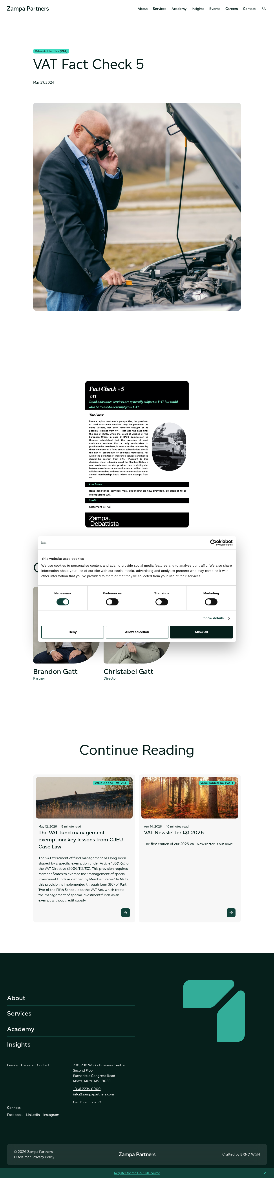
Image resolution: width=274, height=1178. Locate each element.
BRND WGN (250, 1157)
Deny (73, 632)
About (143, 9)
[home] (28, 8)
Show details (213, 618)
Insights (198, 9)
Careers (231, 9)
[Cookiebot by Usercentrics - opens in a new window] (213, 542)
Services (159, 9)
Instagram (51, 1117)
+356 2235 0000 (87, 1091)
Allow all (201, 632)
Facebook (15, 1117)
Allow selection (137, 632)
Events (214, 9)
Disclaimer (22, 1159)
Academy (179, 9)
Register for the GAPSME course (137, 1173)
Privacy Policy (43, 1159)
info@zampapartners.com (93, 1097)
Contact (249, 9)
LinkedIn (33, 1117)
